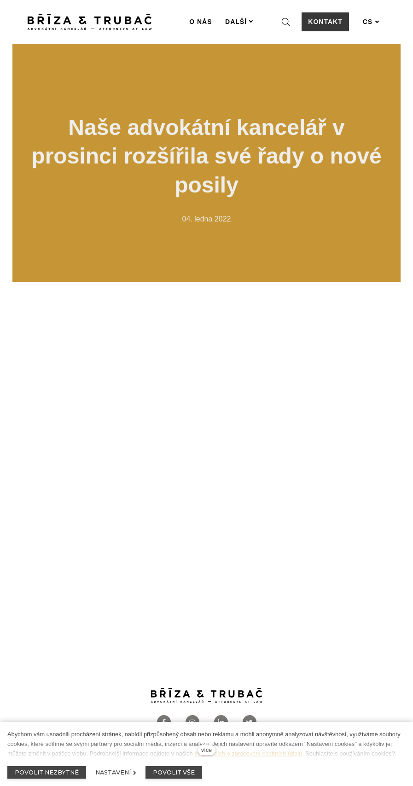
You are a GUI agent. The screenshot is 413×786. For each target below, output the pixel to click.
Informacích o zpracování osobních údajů (248, 753)
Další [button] (239, 21)
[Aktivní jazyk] (371, 21)
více (206, 749)
